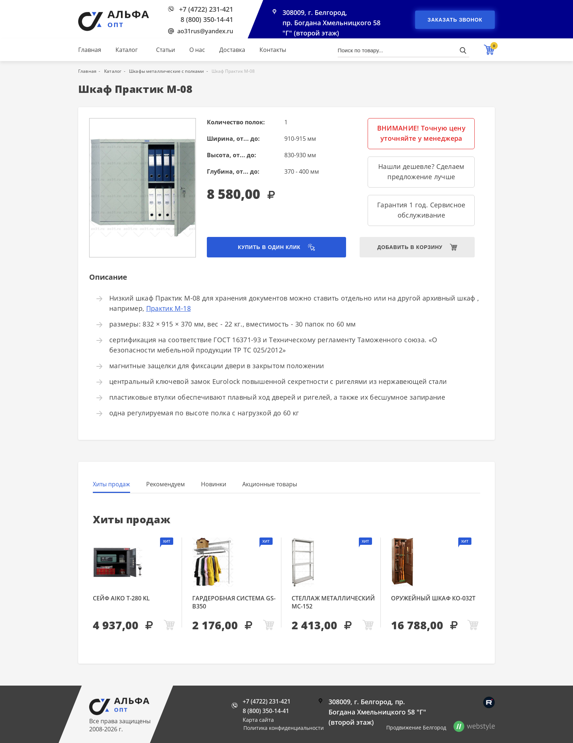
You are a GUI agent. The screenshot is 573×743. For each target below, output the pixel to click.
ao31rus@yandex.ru (205, 31)
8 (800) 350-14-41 (207, 19)
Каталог (126, 50)
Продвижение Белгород (416, 727)
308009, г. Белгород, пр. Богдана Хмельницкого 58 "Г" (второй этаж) (331, 22)
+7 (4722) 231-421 (206, 9)
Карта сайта (258, 719)
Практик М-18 (168, 308)
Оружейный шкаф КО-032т (433, 598)
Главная (89, 50)
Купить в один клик (269, 247)
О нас (197, 50)
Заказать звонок (455, 20)
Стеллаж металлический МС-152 (333, 602)
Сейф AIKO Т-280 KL (121, 598)
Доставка (232, 50)
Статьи (165, 50)
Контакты (272, 50)
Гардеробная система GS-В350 (234, 602)
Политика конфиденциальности (283, 727)
